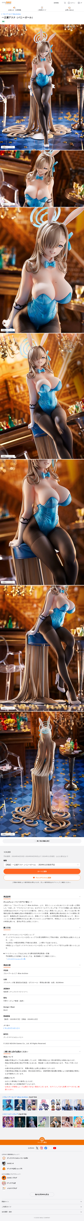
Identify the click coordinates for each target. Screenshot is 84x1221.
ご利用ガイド (6, 1207)
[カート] (65, 3)
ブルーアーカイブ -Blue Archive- (12, 14)
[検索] (61, 3)
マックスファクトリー (12, 1028)
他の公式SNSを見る (42, 1194)
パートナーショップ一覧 (16, 959)
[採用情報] (54, 3)
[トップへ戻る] (42, 1139)
